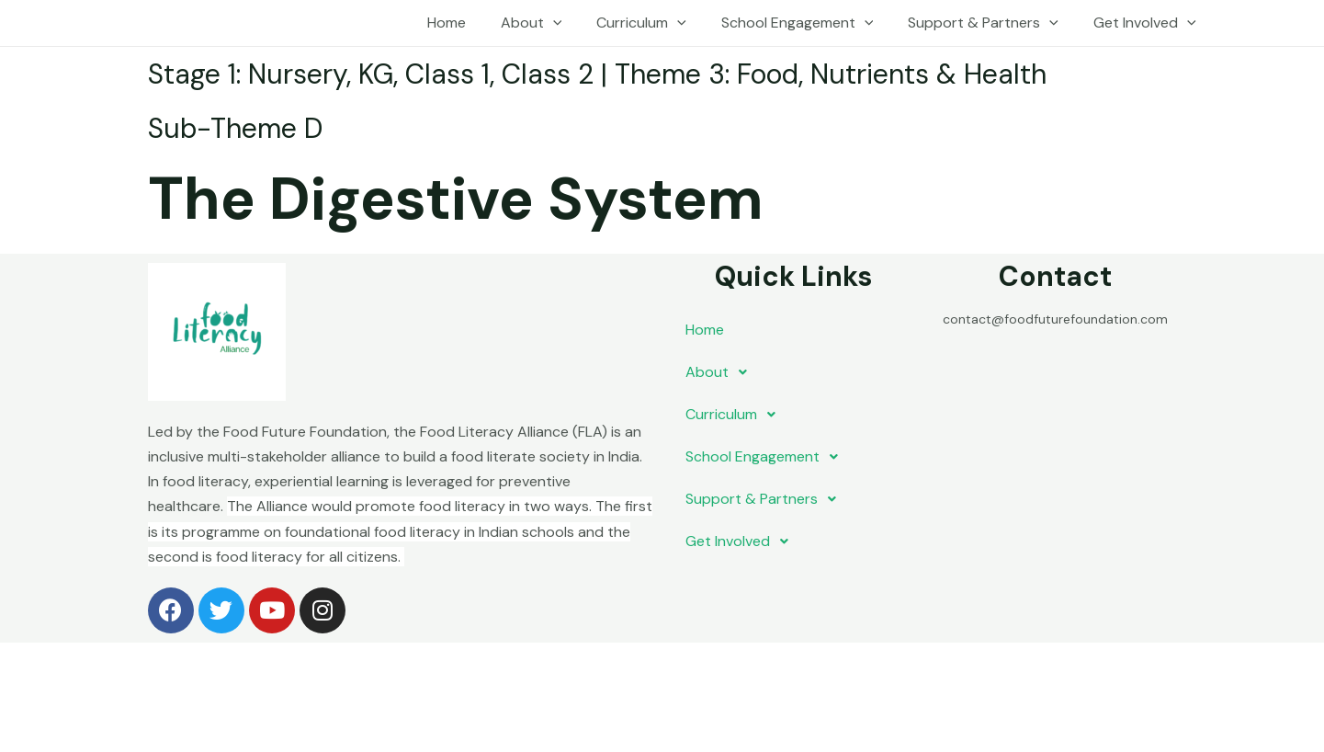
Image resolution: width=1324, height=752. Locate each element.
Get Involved (1147, 23)
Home (477, 22)
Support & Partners (991, 23)
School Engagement (811, 23)
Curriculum (661, 23)
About (556, 23)
